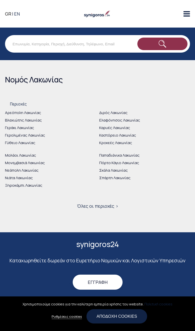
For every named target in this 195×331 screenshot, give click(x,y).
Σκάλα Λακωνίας (113, 170)
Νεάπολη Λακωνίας (22, 170)
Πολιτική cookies (158, 305)
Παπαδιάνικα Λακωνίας (119, 155)
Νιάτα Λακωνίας (19, 177)
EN (17, 14)
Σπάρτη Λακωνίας (115, 177)
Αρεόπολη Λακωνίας (23, 112)
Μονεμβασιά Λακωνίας (25, 162)
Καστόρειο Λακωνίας (117, 135)
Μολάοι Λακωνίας (20, 155)
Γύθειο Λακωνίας (20, 142)
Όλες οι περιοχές (95, 206)
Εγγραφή (98, 282)
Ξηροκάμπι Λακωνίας (23, 185)
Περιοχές (18, 104)
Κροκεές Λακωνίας (115, 142)
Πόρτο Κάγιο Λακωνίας (119, 162)
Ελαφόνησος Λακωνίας (119, 120)
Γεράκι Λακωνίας (19, 127)
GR (8, 14)
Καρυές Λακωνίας (114, 127)
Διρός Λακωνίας (113, 112)
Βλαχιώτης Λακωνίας (23, 120)
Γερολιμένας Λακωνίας (25, 135)
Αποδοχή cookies (116, 318)
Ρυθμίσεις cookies (67, 318)
